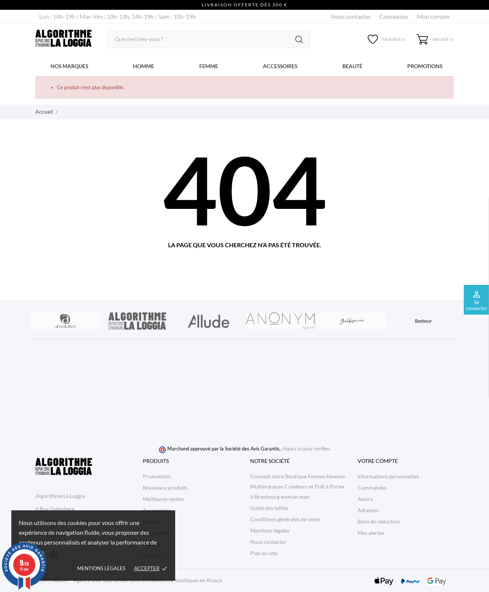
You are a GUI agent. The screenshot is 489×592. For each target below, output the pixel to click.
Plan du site (263, 553)
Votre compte (378, 461)
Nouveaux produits (165, 487)
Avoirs (365, 499)
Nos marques (69, 66)
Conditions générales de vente (285, 519)
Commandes (372, 487)
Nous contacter (351, 16)
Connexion (393, 16)
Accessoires (280, 66)
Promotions (424, 66)
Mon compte (433, 16)
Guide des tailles (269, 508)
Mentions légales (101, 568)
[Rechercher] (208, 39)
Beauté (352, 66)
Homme (143, 66)
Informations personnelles (388, 476)
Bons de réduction (379, 521)
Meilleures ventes (163, 499)
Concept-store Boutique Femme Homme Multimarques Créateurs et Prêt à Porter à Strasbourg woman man (297, 486)
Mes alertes (371, 533)
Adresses (368, 510)
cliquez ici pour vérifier (305, 449)
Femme (208, 66)
